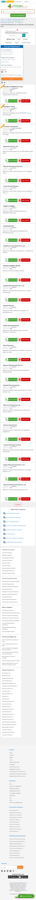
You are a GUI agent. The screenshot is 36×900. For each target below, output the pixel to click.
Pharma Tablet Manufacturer (9, 599)
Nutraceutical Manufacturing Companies (9, 628)
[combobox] (18, 11)
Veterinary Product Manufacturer (10, 591)
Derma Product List (6, 704)
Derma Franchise (6, 563)
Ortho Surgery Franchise (8, 570)
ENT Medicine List (6, 675)
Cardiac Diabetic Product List (9, 722)
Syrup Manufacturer (7, 597)
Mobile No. (3, 69)
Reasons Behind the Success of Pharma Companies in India (10, 664)
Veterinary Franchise (7, 560)
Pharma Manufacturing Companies (10, 620)
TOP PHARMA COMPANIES (15, 793)
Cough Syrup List (6, 691)
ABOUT (11, 753)
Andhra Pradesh (26, 42)
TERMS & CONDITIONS (14, 762)
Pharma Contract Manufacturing (10, 615)
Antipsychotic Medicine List (8, 683)
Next (12, 79)
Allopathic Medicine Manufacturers (17, 846)
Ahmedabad (8, 42)
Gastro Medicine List (7, 681)
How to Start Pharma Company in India (10, 640)
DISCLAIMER (12, 764)
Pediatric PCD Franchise (14, 826)
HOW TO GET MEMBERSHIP (15, 786)
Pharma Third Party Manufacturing (10, 581)
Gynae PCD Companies (14, 819)
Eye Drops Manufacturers (8, 631)
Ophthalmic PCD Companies (15, 815)
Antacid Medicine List (7, 693)
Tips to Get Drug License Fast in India (9, 644)
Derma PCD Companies (14, 824)
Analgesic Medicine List (7, 678)
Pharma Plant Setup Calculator (17, 776)
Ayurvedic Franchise (7, 552)
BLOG (10, 784)
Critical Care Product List (8, 714)
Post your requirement (18, 15)
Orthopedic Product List (8, 709)
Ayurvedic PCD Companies (15, 829)
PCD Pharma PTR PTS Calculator (17, 771)
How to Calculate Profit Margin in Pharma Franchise (10, 648)
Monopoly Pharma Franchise (15, 817)
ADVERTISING (12, 795)
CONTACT (11, 755)
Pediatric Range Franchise (8, 573)
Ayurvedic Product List (7, 717)
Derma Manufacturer (7, 589)
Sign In (26, 1)
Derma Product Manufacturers (16, 848)
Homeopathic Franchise (8, 558)
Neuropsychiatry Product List (9, 724)
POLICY (11, 760)
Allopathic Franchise (7, 555)
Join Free (19, 1)
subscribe (20, 867)
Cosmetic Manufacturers (14, 850)
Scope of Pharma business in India (10, 660)
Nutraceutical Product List (8, 732)
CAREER (11, 757)
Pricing (3, 1)
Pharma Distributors (13, 831)
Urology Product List (7, 729)
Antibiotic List (5, 696)
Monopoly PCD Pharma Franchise (10, 618)
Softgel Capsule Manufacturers (16, 843)
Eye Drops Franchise (13, 810)
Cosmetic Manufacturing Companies (8, 624)
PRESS (10, 800)
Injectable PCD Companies (15, 812)
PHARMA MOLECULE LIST (14, 791)
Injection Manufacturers (14, 853)
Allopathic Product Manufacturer (10, 586)
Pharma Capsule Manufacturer (9, 602)
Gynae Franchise (6, 565)
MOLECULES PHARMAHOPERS (15, 802)
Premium (25, 39)
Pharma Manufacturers (14, 855)
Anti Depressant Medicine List (9, 686)
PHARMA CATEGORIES (14, 788)
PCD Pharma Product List (8, 701)
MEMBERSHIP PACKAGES (14, 769)
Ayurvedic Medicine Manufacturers (17, 841)
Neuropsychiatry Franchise (8, 568)
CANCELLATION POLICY (14, 767)
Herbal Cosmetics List (7, 688)
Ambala (17, 42)
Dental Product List (6, 706)
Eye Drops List (5, 699)
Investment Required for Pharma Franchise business (10, 653)
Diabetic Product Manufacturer (9, 594)
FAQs (10, 798)
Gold (19, 39)
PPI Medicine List (6, 673)
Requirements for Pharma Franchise (8, 657)
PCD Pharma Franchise (7, 610)
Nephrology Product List (8, 727)
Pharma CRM (10, 1)
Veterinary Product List (7, 719)
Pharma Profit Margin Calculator (18, 774)
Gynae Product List (6, 711)
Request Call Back (26, 896)
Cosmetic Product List (7, 735)
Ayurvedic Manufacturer (8, 584)
